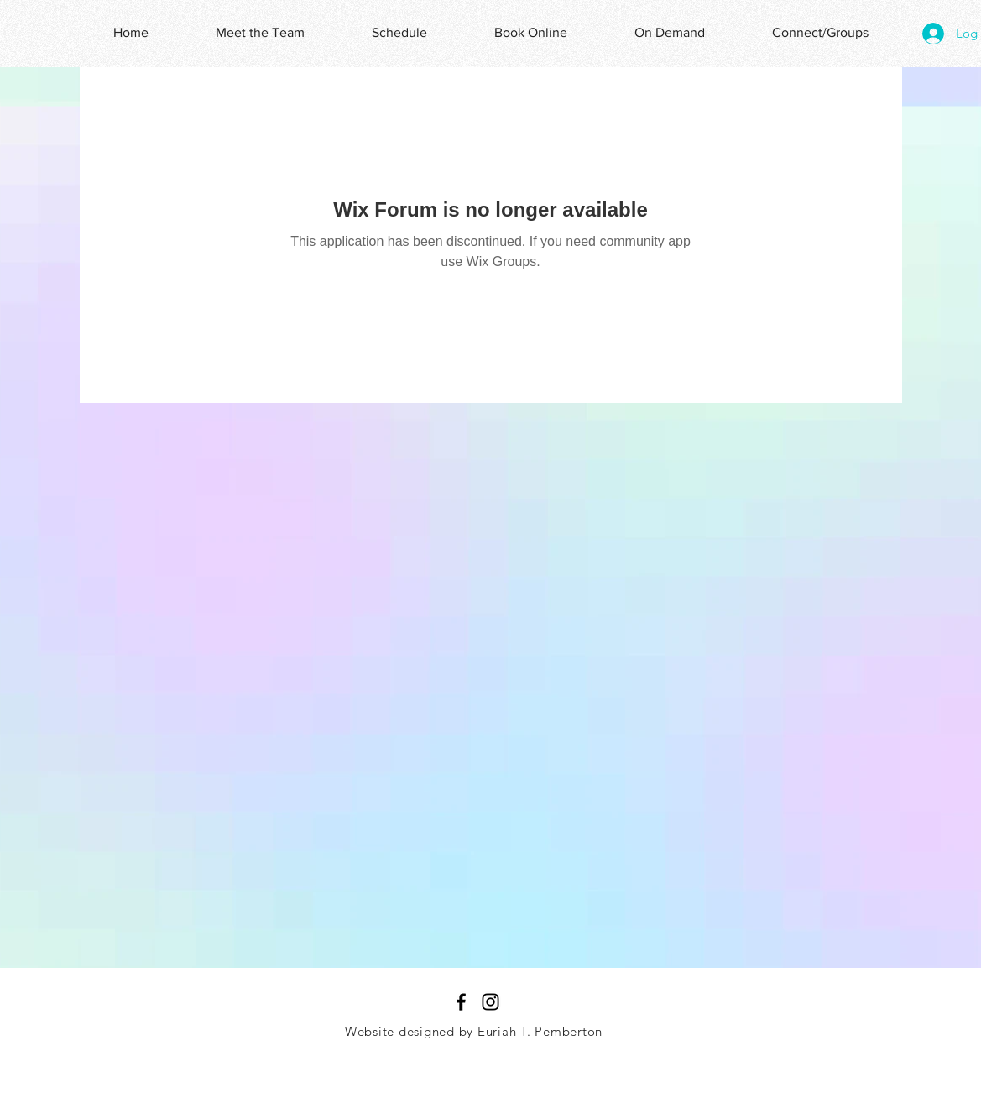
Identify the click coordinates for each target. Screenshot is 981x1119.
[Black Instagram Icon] (490, 1002)
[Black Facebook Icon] (461, 1002)
